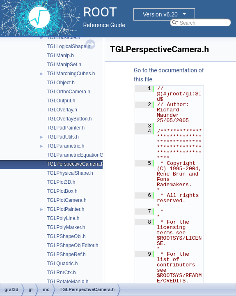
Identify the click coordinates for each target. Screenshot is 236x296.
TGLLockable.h (63, 37)
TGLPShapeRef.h (66, 254)
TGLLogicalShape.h (68, 46)
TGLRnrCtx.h (61, 272)
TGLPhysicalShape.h (70, 173)
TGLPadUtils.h (63, 137)
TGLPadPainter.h (66, 128)
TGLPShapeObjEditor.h (72, 245)
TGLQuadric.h (62, 263)
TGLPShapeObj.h (66, 236)
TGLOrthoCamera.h (68, 92)
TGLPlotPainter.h (65, 209)
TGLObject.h (61, 83)
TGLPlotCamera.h (67, 200)
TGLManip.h (60, 55)
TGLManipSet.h (64, 64)
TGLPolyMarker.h (66, 227)
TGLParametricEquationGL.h (78, 155)
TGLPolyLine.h (63, 218)
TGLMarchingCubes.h (71, 73)
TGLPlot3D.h (61, 182)
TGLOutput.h (61, 101)
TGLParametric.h (65, 146)
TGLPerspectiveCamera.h (75, 164)
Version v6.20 (160, 14)
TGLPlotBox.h (62, 191)
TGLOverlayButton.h (69, 119)
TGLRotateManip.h (67, 281)
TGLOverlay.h (62, 110)
